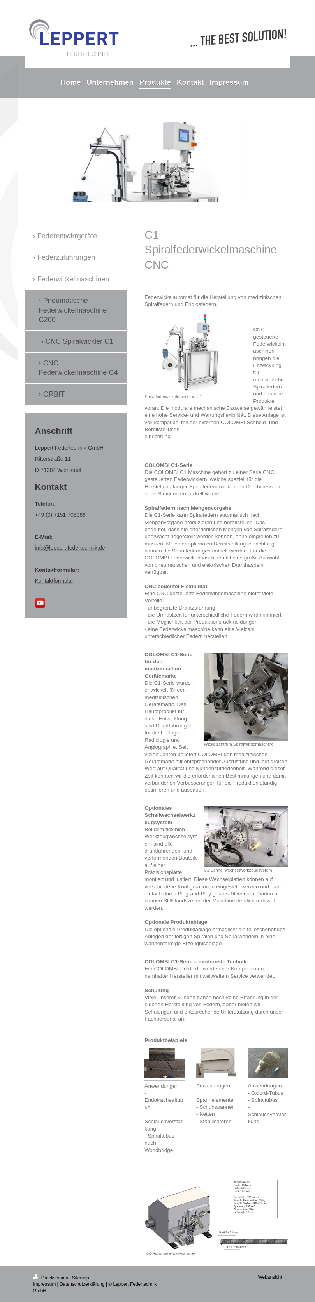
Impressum (44, 1284)
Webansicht (270, 1277)
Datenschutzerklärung (82, 1284)
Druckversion (51, 1278)
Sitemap (80, 1278)
